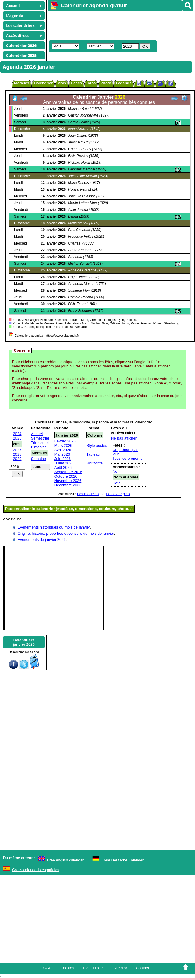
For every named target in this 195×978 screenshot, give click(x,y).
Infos (91, 83)
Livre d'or (119, 968)
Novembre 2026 (68, 480)
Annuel (37, 434)
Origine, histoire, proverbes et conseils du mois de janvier (66, 533)
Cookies (67, 968)
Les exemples (118, 494)
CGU (47, 968)
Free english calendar (65, 860)
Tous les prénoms (127, 458)
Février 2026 (65, 441)
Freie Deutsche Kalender (122, 860)
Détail (117, 483)
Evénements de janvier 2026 (42, 539)
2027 (17, 450)
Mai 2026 (62, 454)
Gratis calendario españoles (35, 870)
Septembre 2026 (68, 472)
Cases (76, 83)
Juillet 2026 (64, 463)
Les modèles (88, 494)
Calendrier (43, 83)
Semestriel (40, 438)
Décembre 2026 (68, 485)
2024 (17, 434)
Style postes (96, 445)
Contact (142, 968)
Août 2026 (63, 467)
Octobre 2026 (65, 476)
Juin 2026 (62, 458)
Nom (116, 471)
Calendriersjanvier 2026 (23, 642)
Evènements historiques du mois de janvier (54, 527)
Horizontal (94, 463)
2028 (17, 454)
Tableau (93, 454)
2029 (17, 458)
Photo (105, 83)
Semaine (38, 458)
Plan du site (93, 968)
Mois (61, 83)
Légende (123, 83)
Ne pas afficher (124, 438)
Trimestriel (40, 442)
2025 (17, 438)
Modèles (21, 83)
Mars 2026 (63, 445)
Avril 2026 (62, 450)
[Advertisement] (116, 25)
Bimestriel (39, 447)
